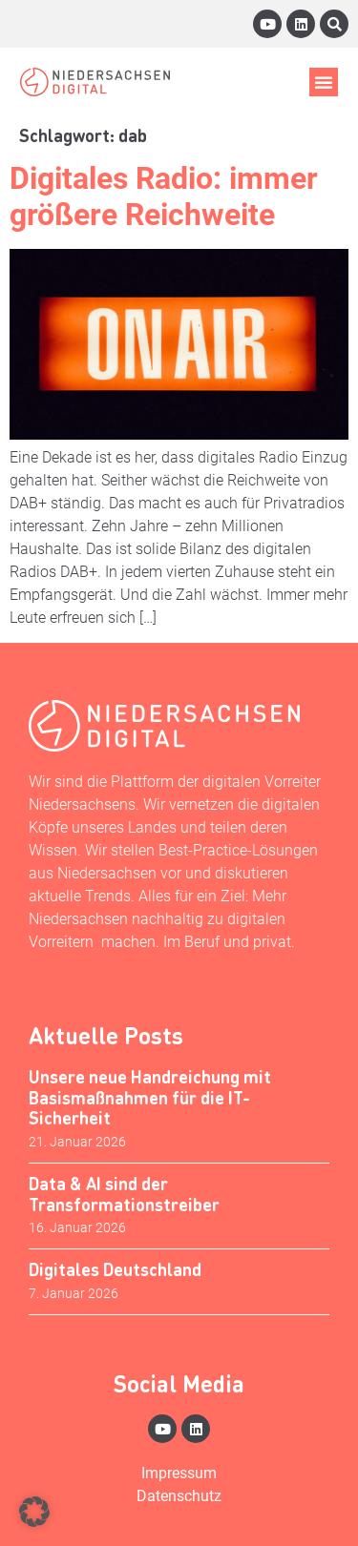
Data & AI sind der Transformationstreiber (124, 1193)
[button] (323, 82)
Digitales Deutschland (115, 1269)
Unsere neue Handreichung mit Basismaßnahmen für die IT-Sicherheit (150, 1096)
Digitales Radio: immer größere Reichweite (164, 196)
